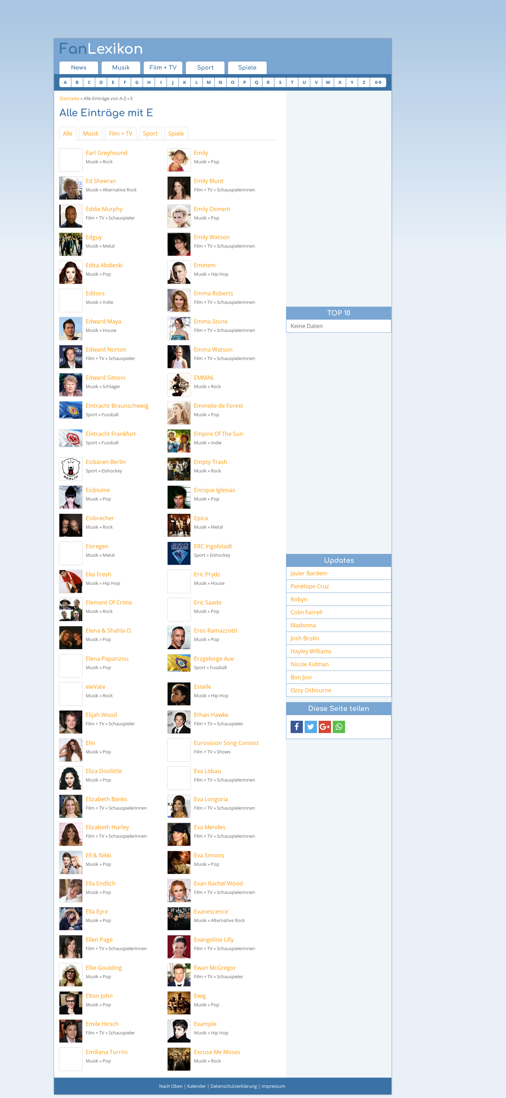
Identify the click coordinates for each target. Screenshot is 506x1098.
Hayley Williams (311, 651)
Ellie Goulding (104, 968)
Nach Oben (171, 1086)
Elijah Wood (101, 715)
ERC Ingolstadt (213, 546)
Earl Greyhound (107, 153)
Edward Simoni (105, 377)
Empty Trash (210, 462)
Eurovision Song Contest (226, 743)
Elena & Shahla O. (109, 630)
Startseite (69, 98)
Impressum (273, 1086)
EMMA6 (204, 377)
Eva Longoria (211, 799)
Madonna (303, 625)
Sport (205, 68)
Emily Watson (212, 237)
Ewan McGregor (215, 968)
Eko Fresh (98, 574)
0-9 (378, 82)
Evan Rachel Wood (218, 883)
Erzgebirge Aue (214, 658)
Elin (90, 743)
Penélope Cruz (310, 586)
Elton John (99, 996)
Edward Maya (103, 321)
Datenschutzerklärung (233, 1086)
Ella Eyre (97, 911)
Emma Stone (211, 321)
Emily (201, 153)
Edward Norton (106, 349)
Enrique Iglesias (214, 490)
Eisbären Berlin (106, 462)
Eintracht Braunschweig (117, 406)
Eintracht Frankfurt (111, 434)
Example (205, 1024)
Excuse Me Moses (217, 1052)
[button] (297, 727)
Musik (121, 68)
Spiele (247, 68)
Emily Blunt (208, 181)
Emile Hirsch (102, 1024)
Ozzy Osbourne (311, 690)
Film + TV (163, 68)
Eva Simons (209, 855)
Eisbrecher (100, 518)
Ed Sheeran (101, 181)
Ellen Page (99, 939)
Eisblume (98, 490)
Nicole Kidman (310, 664)
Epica (201, 518)
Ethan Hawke (211, 715)
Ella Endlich (101, 883)
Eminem (205, 265)
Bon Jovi (301, 677)
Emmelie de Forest (218, 406)
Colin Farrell (306, 612)
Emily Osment (212, 209)
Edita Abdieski (104, 265)
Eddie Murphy (104, 209)
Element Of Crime (109, 602)
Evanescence (211, 911)
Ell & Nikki (98, 855)
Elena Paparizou (107, 658)
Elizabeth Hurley (107, 827)
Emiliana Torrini (107, 1052)
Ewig (200, 996)
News (78, 68)
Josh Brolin (305, 638)
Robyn (299, 599)
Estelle (202, 687)
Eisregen (97, 546)
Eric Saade (207, 602)
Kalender (196, 1086)
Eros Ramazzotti (215, 630)
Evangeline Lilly (214, 939)
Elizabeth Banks (106, 799)
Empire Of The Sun (218, 434)
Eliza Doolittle (104, 771)
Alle (67, 133)
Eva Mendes (210, 827)
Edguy (94, 237)
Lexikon (101, 49)
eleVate (95, 687)
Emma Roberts (213, 293)
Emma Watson (213, 349)
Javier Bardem (309, 573)
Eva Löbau (207, 771)
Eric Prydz (207, 574)
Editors (95, 293)
